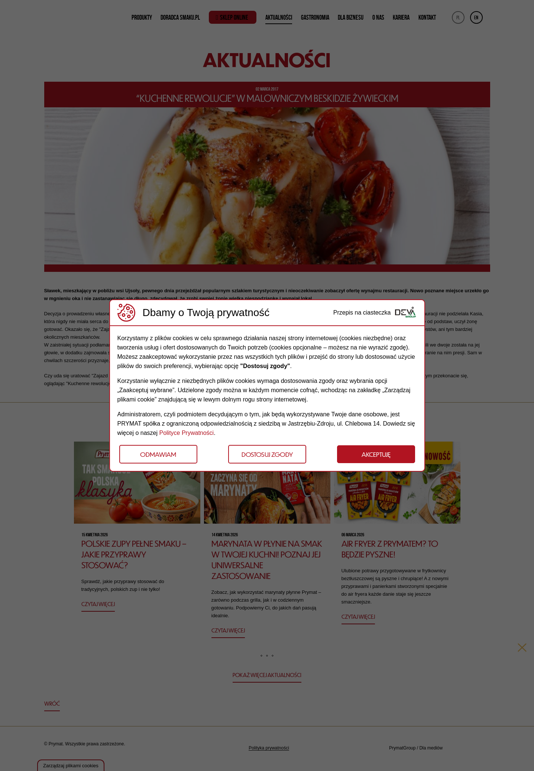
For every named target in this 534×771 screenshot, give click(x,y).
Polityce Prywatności (186, 433)
